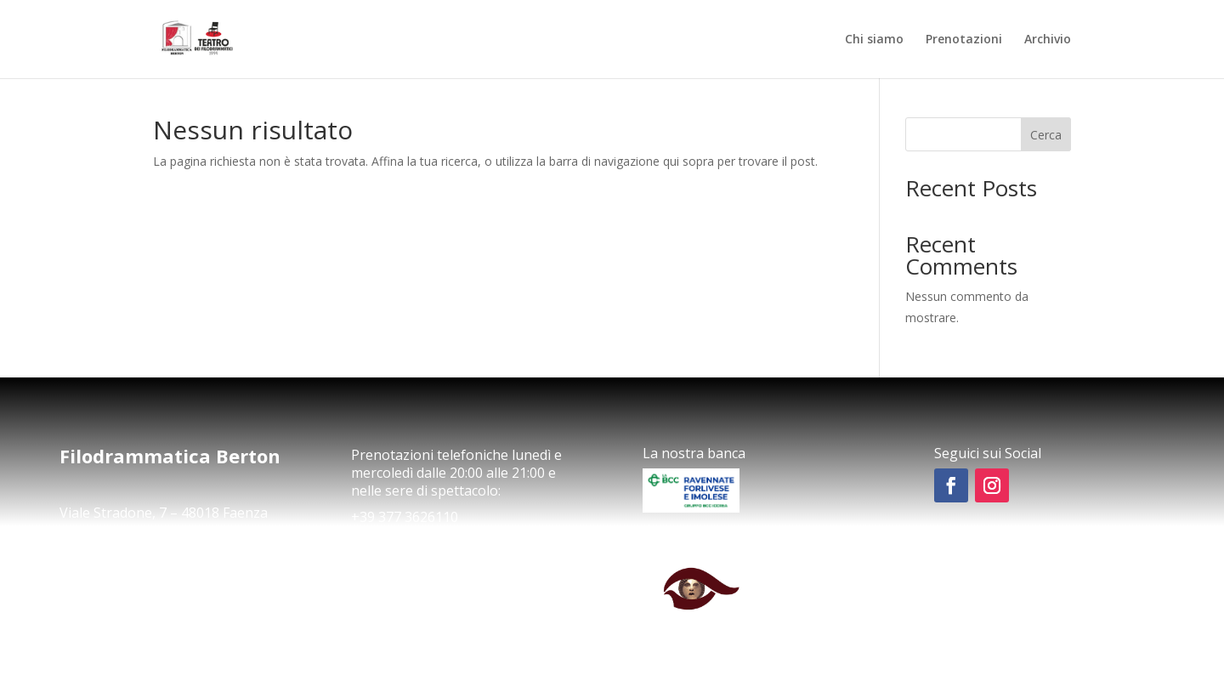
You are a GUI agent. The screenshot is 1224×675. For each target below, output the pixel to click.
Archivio (1047, 40)
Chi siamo (874, 40)
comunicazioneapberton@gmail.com (160, 559)
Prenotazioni (964, 40)
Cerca (1046, 135)
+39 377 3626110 (404, 517)
